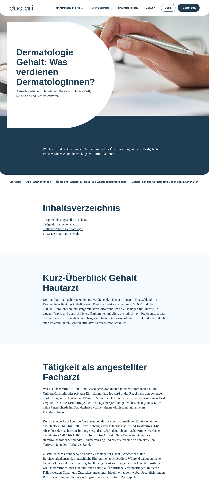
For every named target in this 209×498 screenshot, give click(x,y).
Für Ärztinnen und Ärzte (69, 8)
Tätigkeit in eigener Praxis (60, 224)
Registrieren (188, 8)
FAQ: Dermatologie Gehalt (61, 233)
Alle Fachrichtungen (38, 181)
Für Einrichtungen (127, 8)
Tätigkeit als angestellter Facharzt (65, 220)
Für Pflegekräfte (99, 8)
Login (168, 8)
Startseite (15, 181)
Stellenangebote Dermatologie (63, 229)
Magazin (150, 8)
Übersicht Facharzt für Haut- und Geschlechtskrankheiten (91, 181)
